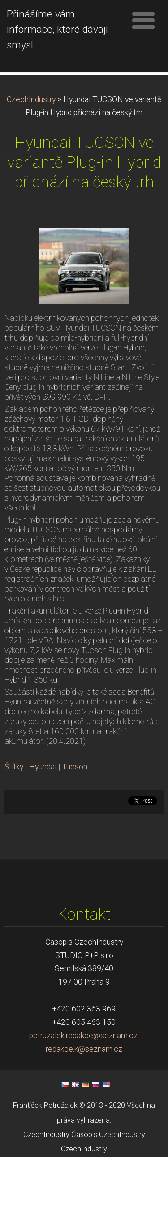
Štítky (13, 833)
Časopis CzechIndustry (108, 1201)
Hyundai (42, 833)
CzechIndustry (31, 165)
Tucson (74, 833)
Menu (143, 20)
